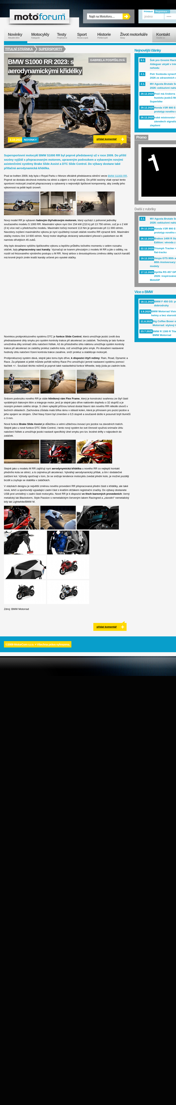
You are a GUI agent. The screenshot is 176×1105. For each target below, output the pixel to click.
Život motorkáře (136, 35)
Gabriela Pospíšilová (107, 60)
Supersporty (51, 49)
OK (127, 16)
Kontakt (165, 35)
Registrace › (161, 11)
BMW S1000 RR (117, 175)
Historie (106, 35)
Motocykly (42, 35)
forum (39, 16)
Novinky (30, 139)
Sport (85, 35)
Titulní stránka (19, 49)
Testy (65, 35)
